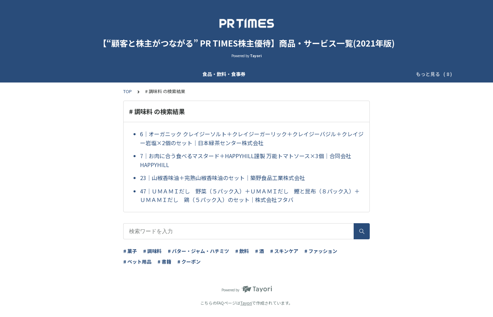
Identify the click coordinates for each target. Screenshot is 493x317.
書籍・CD (287, 74)
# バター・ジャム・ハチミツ (198, 251)
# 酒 (259, 251)
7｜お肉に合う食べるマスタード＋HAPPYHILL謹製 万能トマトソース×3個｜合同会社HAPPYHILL (245, 160)
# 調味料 (152, 251)
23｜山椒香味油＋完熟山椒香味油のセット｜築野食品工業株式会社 (222, 178)
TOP (127, 91)
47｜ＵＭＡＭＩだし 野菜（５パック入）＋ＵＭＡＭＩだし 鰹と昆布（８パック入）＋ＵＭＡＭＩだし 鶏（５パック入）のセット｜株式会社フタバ (250, 195)
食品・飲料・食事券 (82, 74)
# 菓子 (130, 251)
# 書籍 (164, 261)
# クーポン (189, 261)
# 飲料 (242, 251)
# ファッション (320, 251)
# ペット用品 (137, 261)
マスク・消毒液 (155, 74)
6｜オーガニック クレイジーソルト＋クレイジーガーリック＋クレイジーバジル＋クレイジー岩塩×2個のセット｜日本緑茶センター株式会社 (252, 138)
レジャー (316, 74)
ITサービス (386, 74)
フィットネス (350, 74)
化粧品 (121, 74)
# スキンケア (284, 251)
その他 (415, 74)
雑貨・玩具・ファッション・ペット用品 (224, 74)
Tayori (246, 303)
